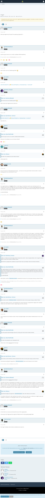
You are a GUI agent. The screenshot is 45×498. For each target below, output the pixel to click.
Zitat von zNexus (5, 154)
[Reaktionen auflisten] (6, 60)
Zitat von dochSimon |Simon (8, 115)
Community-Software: (22, 488)
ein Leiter (11, 281)
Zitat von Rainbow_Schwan (7, 255)
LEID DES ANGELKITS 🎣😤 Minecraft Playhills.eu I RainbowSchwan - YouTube (16, 84)
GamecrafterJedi (5, 16)
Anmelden (29, 452)
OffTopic (5, 479)
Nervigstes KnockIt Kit (8, 477)
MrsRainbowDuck (13, 57)
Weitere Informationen (4, 496)
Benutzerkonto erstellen (19, 452)
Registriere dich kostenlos (28, 448)
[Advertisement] (22, 10)
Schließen (11, 496)
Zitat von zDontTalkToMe (7, 134)
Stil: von (22, 490)
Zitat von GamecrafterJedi (7, 98)
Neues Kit (6, 473)
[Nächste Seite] (6, 24)
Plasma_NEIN (6, 470)
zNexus (11, 363)
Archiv (5, 471)
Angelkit (6, 469)
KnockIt (5, 475)
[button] (43, 1)
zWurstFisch (6, 474)
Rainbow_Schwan (13, 278)
